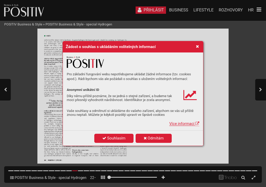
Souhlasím (113, 138)
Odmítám (154, 138)
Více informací (184, 123)
